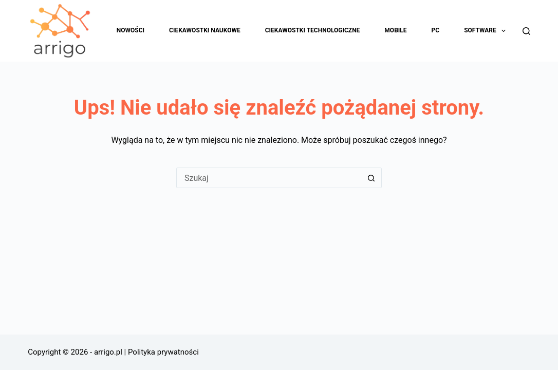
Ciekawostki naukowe (204, 30)
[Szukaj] (526, 31)
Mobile (395, 30)
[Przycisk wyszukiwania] (371, 178)
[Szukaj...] (268, 178)
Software (487, 31)
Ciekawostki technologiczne (312, 30)
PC (436, 30)
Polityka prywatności (163, 352)
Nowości (130, 30)
